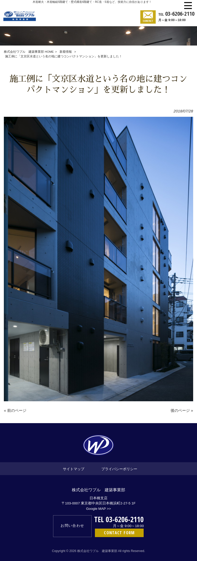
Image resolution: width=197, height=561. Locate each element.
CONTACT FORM (119, 533)
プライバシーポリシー (119, 468)
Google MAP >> (98, 509)
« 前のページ (15, 410)
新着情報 (66, 51)
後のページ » (182, 410)
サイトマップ (73, 468)
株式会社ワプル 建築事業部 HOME (29, 51)
